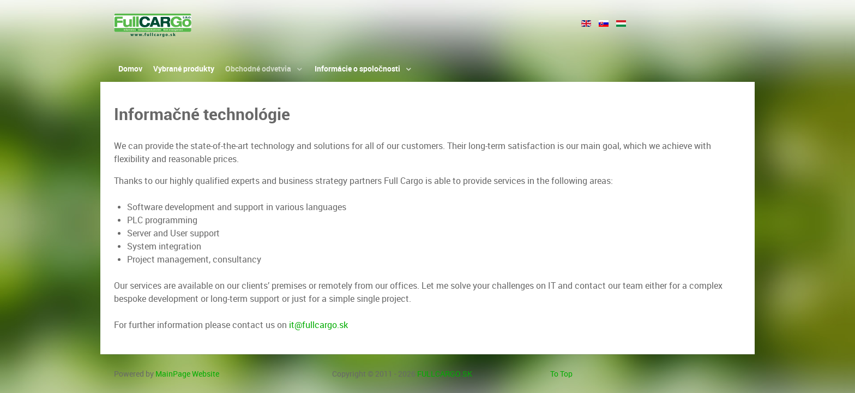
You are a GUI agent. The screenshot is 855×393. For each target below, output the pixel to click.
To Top (561, 374)
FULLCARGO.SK (444, 374)
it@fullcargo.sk (318, 325)
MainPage (187, 374)
